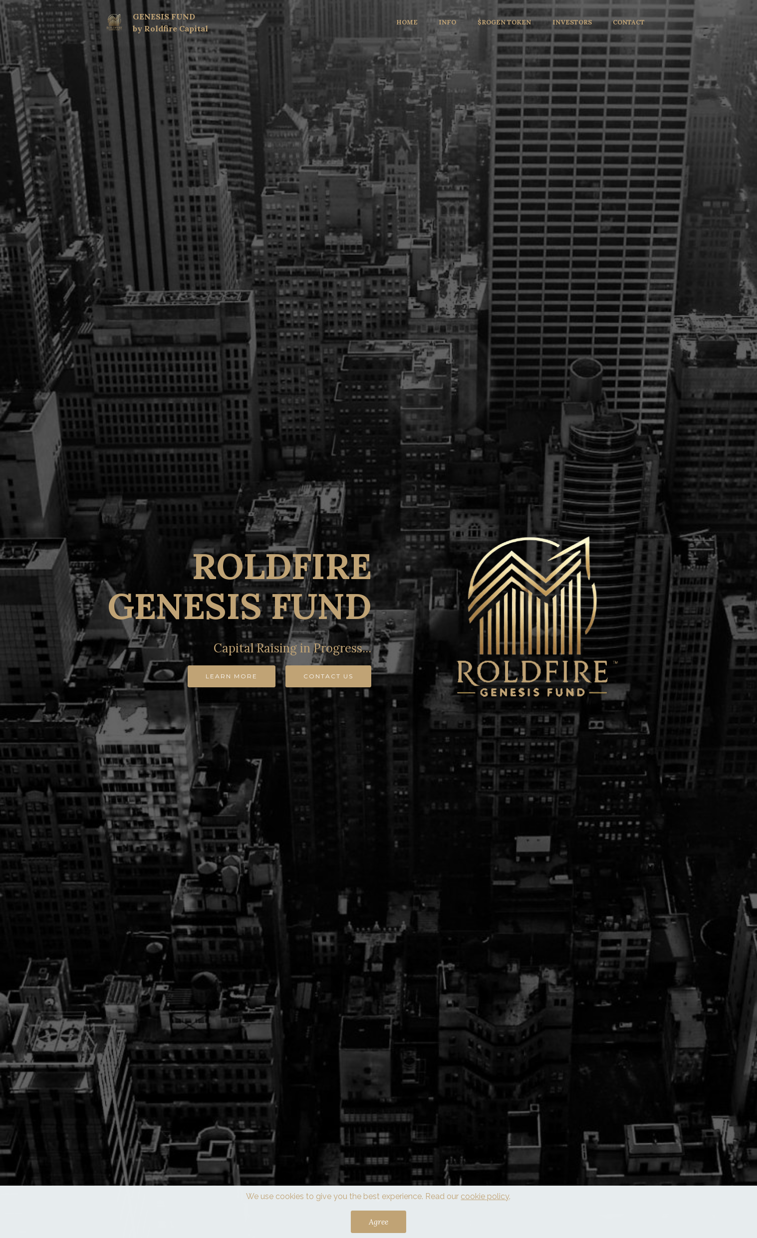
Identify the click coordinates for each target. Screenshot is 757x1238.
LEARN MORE (231, 676)
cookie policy (485, 1206)
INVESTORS (572, 22)
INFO (447, 22)
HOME (407, 22)
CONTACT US (328, 676)
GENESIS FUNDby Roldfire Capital (170, 22)
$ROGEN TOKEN (504, 22)
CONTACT (629, 22)
